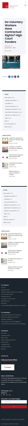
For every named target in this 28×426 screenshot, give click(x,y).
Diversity (3, 349)
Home (4, 216)
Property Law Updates (10, 210)
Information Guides (9, 196)
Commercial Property (7, 294)
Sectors (3, 287)
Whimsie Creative (13, 424)
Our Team (4, 333)
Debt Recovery (5, 301)
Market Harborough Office (8, 340)
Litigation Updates (9, 202)
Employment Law (6, 296)
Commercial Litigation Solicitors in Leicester (13, 305)
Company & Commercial (8, 298)
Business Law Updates (10, 205)
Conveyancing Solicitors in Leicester (11, 315)
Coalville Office (5, 344)
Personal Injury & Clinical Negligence (11, 321)
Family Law (6, 222)
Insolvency (4, 303)
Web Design (4, 424)
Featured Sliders (8, 219)
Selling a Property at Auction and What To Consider (14, 173)
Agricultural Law (5, 290)
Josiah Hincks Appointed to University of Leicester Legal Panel (15, 235)
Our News (6, 199)
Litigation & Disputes (6, 319)
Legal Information (6, 346)
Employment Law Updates (11, 208)
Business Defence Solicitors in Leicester (12, 292)
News (5, 213)
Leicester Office (5, 335)
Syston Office (5, 342)
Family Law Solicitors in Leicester (10, 317)
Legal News (6, 193)
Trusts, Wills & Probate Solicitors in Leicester (13, 324)
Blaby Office (4, 337)
